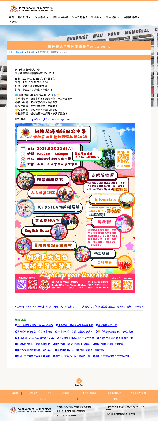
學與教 (96, 17)
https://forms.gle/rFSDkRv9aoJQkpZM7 (50, 119)
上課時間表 (32, 393)
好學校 (132, 414)
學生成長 (112, 17)
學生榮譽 (30, 52)
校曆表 (15, 393)
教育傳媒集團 (121, 414)
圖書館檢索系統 (114, 393)
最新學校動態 (61, 17)
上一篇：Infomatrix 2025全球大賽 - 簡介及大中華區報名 (44, 306)
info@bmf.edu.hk (69, 415)
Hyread (43, 399)
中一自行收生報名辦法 (88, 393)
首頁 (11, 17)
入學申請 (41, 17)
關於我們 (23, 17)
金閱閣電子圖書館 (138, 393)
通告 (49, 393)
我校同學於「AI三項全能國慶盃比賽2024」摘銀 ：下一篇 (112, 306)
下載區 (13, 21)
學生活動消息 (80, 17)
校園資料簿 (131, 17)
